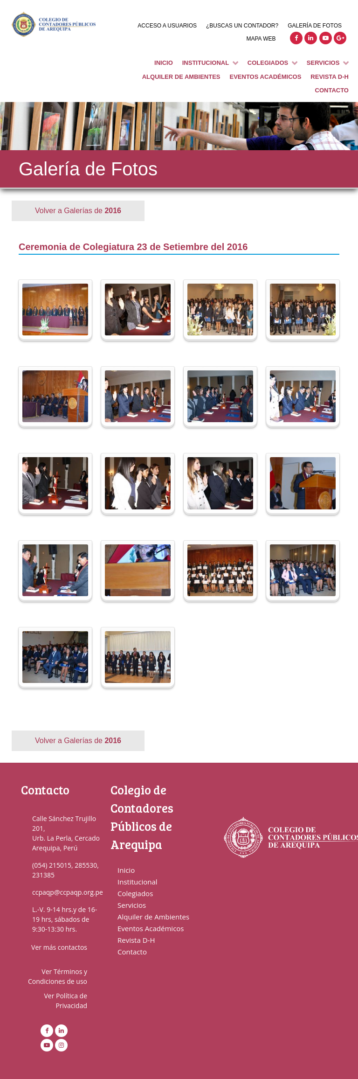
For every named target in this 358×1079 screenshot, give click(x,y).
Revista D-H (136, 940)
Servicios (131, 905)
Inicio (126, 870)
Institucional (137, 881)
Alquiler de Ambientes (153, 916)
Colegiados (135, 893)
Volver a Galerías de (78, 211)
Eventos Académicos (150, 928)
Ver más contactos (59, 947)
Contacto (132, 951)
